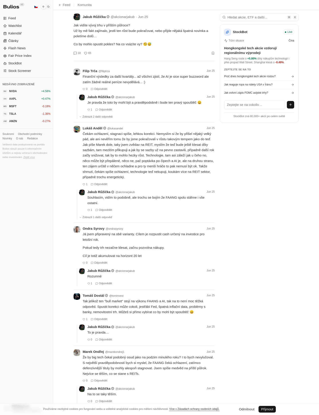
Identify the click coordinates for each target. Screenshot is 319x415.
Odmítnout (247, 409)
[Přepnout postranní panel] (53, 207)
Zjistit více (29, 157)
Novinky (7, 138)
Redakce (32, 138)
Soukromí (8, 134)
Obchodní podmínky (30, 134)
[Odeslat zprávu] (290, 105)
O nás (19, 138)
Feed (64, 5)
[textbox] (254, 104)
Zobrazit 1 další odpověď (95, 217)
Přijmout (267, 409)
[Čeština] (36, 7)
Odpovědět (99, 89)
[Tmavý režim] (46, 7)
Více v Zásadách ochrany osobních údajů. (194, 409)
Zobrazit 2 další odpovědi (96, 116)
